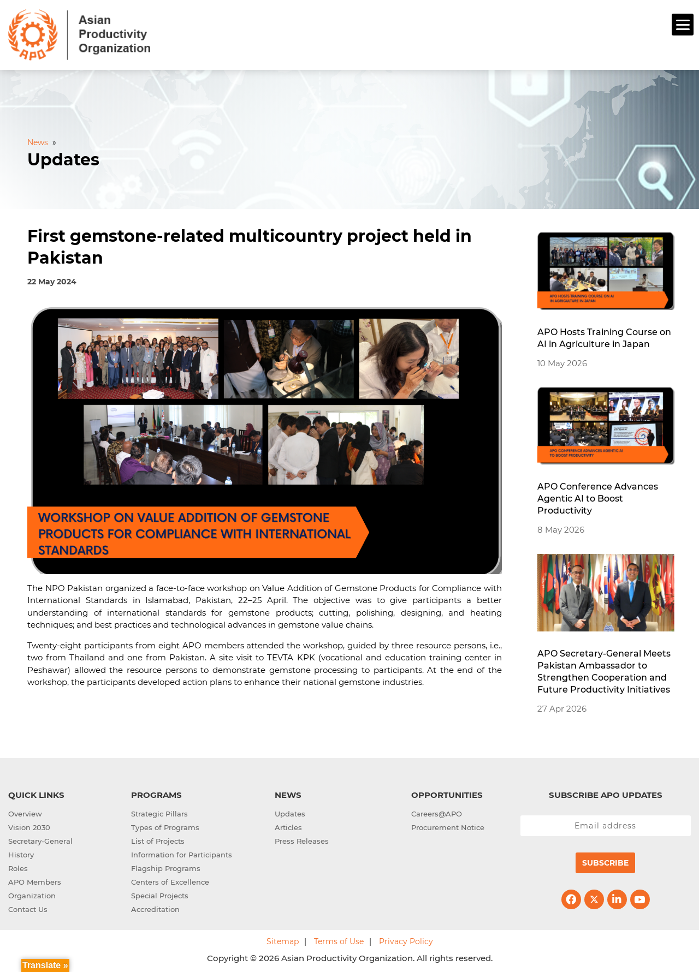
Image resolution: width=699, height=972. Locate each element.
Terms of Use (339, 940)
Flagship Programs (165, 866)
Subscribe (605, 861)
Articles (288, 825)
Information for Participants (181, 853)
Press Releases (302, 839)
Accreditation (155, 907)
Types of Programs (165, 825)
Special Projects (159, 894)
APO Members (34, 880)
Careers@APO (436, 812)
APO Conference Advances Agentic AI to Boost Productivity (597, 497)
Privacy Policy (406, 940)
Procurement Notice (447, 825)
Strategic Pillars (159, 812)
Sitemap (282, 940)
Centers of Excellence (170, 880)
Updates (290, 812)
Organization (32, 894)
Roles (18, 866)
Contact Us (28, 907)
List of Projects (158, 839)
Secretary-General (40, 839)
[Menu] (683, 24)
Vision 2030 (29, 825)
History (21, 853)
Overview (25, 812)
